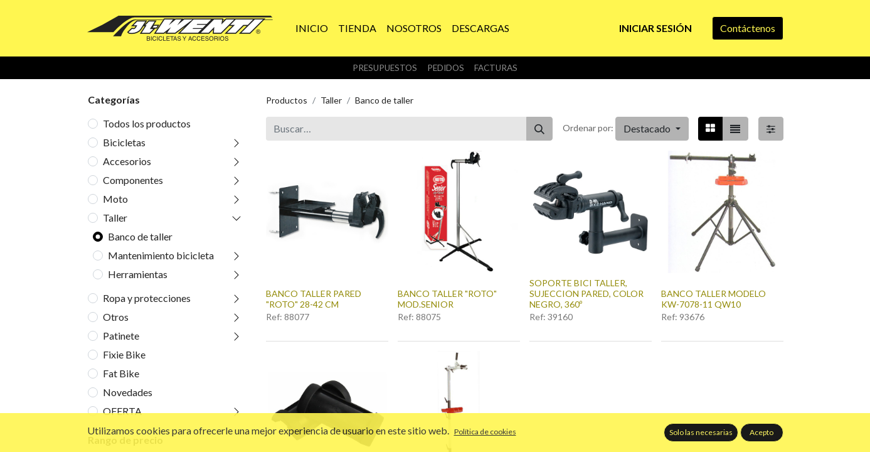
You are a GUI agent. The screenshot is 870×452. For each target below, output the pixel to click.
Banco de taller (140, 236)
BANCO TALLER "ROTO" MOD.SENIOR (447, 298)
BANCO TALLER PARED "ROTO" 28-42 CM (313, 298)
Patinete (121, 336)
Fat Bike (121, 373)
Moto (115, 199)
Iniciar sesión (655, 28)
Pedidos (445, 68)
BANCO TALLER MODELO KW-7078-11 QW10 (713, 298)
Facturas (495, 68)
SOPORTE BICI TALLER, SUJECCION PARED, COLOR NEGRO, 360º (586, 293)
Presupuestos (385, 68)
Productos (286, 100)
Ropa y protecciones (147, 298)
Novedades (127, 392)
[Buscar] (539, 129)
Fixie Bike (124, 354)
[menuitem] (311, 28)
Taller (115, 217)
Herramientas (137, 274)
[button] (651, 129)
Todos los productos (147, 123)
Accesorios (127, 161)
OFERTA (122, 411)
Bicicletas (124, 142)
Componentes (133, 180)
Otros (116, 317)
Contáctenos (747, 28)
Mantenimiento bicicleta (161, 255)
